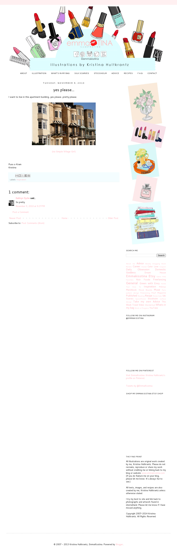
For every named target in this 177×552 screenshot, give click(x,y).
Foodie (147, 279)
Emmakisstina (136, 276)
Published (131, 295)
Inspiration (21, 179)
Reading (141, 296)
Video (141, 304)
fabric (159, 276)
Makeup (162, 286)
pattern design (132, 293)
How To (136, 287)
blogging (156, 264)
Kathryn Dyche (23, 198)
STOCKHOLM (100, 73)
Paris (164, 290)
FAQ (164, 276)
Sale (160, 296)
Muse (157, 289)
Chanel (144, 267)
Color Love (153, 266)
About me (130, 264)
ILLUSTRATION (39, 73)
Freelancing (159, 279)
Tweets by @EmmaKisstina (139, 385)
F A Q (140, 73)
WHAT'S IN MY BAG (60, 73)
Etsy (151, 276)
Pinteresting (145, 293)
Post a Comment (20, 212)
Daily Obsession (137, 269)
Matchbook (131, 289)
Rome (155, 296)
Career (136, 266)
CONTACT (152, 73)
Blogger (119, 544)
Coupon (162, 267)
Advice (140, 263)
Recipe (148, 295)
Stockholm (153, 298)
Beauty (148, 264)
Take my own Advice (146, 301)
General (132, 283)
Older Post (113, 218)
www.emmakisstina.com (153, 473)
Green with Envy (150, 283)
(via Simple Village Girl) (64, 151)
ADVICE (115, 73)
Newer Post (15, 218)
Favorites (129, 280)
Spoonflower (140, 299)
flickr (138, 279)
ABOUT (23, 73)
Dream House (155, 272)
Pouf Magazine (158, 292)
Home (64, 218)
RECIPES (128, 73)
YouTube (153, 307)
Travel (135, 304)
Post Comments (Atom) (33, 223)
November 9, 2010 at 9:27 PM (30, 206)
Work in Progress (142, 308)
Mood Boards (145, 290)
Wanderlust (150, 305)
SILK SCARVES (81, 73)
